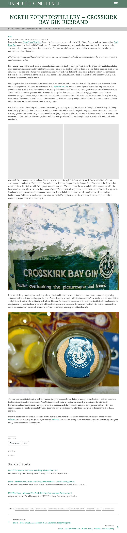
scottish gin (108, 454)
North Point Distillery (32, 42)
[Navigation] (116, 3)
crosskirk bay (22, 454)
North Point (41, 454)
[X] (16, 504)
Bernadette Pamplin (38, 39)
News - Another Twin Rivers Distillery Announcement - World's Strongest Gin (41, 427)
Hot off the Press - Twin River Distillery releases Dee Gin (32, 415)
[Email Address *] (63, 505)
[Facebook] (10, 504)
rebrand (90, 454)
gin (32, 454)
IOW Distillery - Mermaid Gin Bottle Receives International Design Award (40, 438)
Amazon (55, 365)
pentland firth (77, 454)
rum (98, 454)
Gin (10, 36)
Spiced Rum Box (61, 86)
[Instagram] (21, 504)
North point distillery (58, 454)
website (11, 365)
